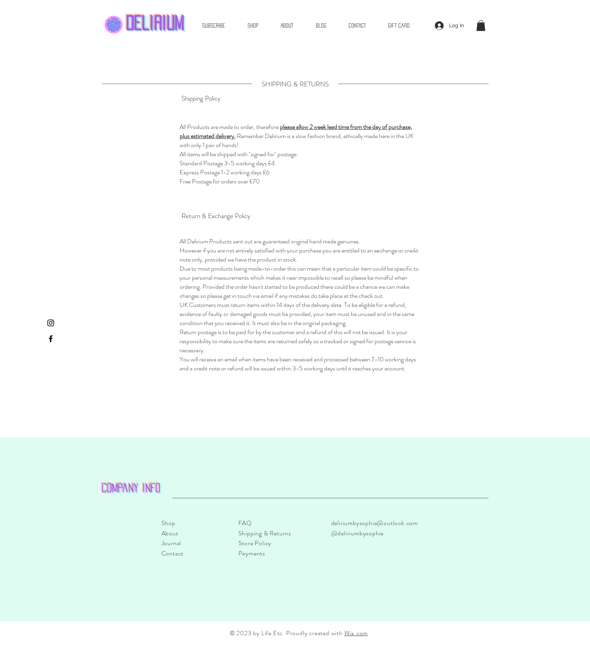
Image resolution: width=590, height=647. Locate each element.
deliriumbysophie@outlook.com (374, 522)
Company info (131, 487)
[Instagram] (50, 322)
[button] (480, 25)
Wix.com (356, 633)
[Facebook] (50, 338)
